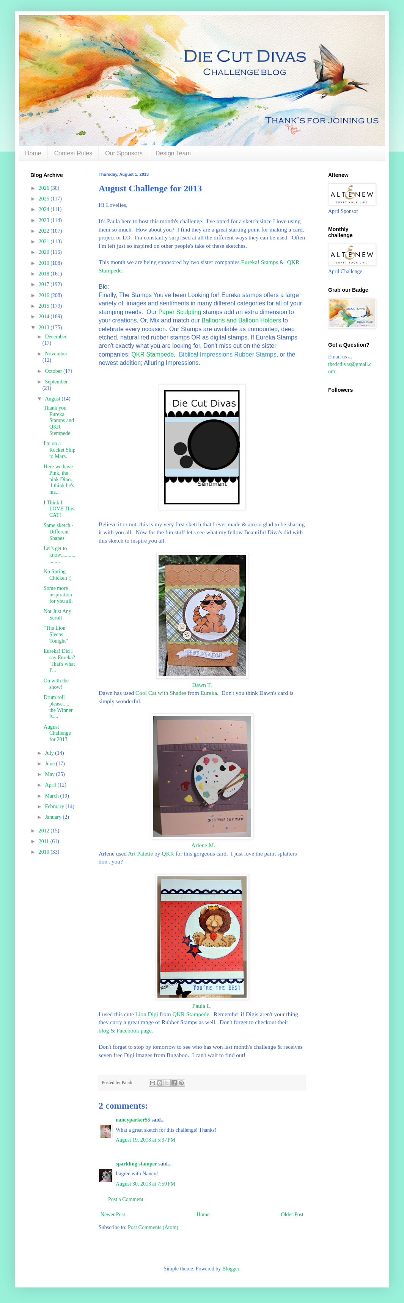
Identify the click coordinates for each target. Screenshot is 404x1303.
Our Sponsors (124, 153)
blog (104, 1030)
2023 (45, 220)
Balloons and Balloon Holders (241, 320)
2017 (45, 284)
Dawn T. (202, 685)
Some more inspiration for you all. (58, 594)
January (54, 817)
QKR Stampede (152, 354)
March (52, 796)
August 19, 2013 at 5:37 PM (145, 1140)
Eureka (208, 693)
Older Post (292, 1214)
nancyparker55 (133, 1120)
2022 (45, 231)
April (51, 785)
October (54, 371)
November (56, 354)
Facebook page (134, 1030)
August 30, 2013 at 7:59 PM (145, 1184)
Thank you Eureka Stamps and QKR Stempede (59, 420)
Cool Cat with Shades (160, 693)
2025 (45, 199)
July (50, 753)
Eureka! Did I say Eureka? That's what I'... (59, 660)
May (50, 774)
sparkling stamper (136, 1164)
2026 (45, 188)
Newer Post (113, 1214)
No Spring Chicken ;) (58, 575)
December (56, 336)
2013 (45, 327)
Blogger (230, 1269)
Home (33, 153)
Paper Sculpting (179, 312)
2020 (45, 252)
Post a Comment (125, 1199)
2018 (45, 274)
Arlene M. (202, 845)
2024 (45, 209)
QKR (168, 853)
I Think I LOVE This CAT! (59, 509)
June (50, 763)
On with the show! (56, 684)
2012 (45, 831)
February (55, 806)
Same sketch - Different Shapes (59, 531)
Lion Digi (146, 1014)
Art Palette (140, 853)
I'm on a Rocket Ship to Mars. (59, 450)
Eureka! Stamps (259, 262)
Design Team (173, 153)
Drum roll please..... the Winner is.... (58, 707)
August (53, 399)
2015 (45, 306)
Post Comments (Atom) (153, 1227)
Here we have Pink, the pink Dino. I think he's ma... (59, 479)
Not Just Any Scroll (57, 614)
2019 (45, 263)
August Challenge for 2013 (57, 733)
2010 (45, 852)
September (56, 382)
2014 (45, 316)
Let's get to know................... (59, 555)
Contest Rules (73, 153)
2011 (44, 841)
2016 (45, 295)
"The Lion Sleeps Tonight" (56, 634)
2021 (45, 241)
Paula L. (202, 1006)
